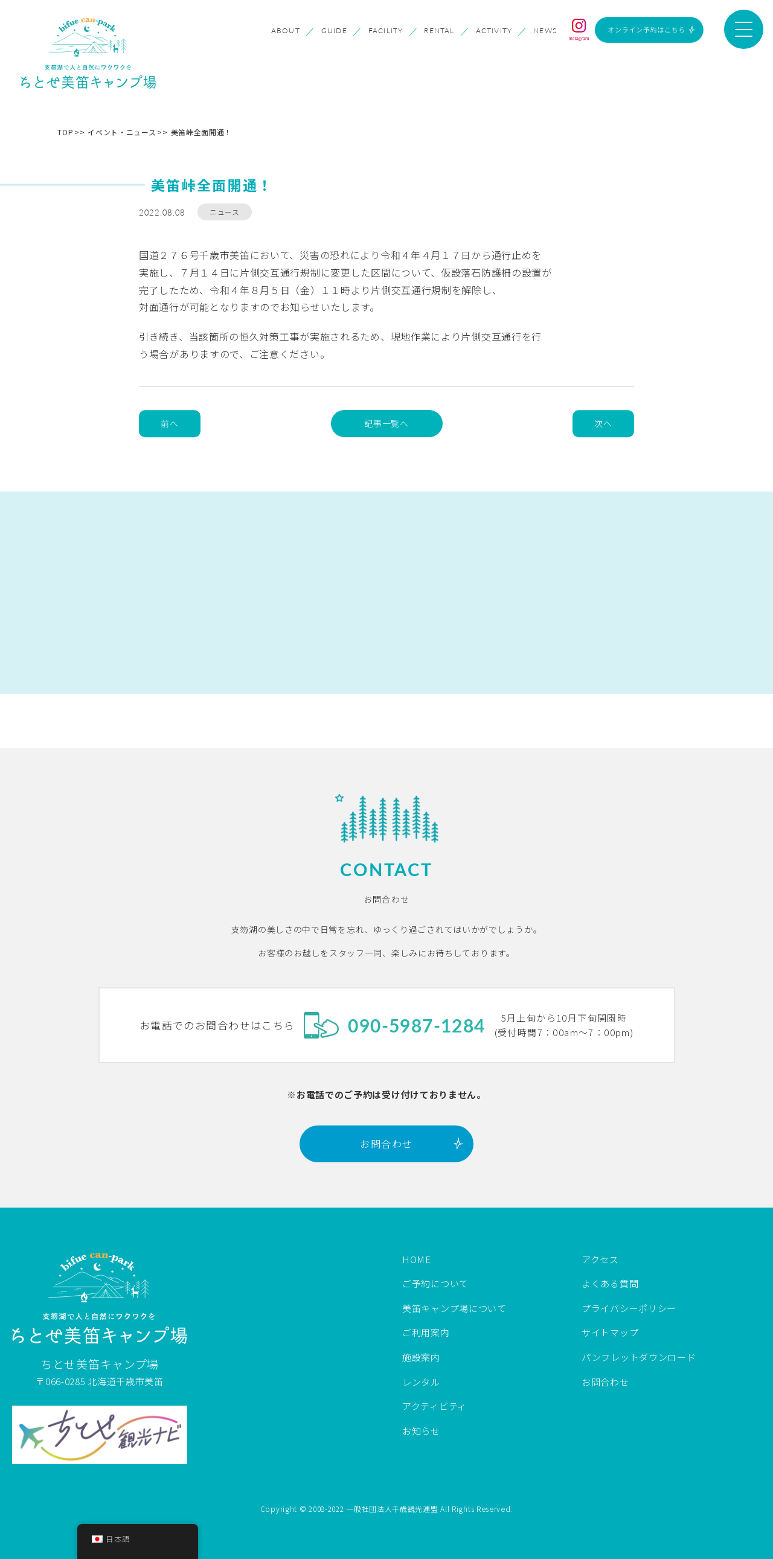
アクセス (600, 1259)
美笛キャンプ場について (454, 1308)
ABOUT (285, 31)
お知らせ (421, 1430)
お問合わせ (386, 1143)
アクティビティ (434, 1406)
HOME (416, 1259)
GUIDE (334, 31)
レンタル (421, 1381)
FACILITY (385, 31)
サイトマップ (610, 1332)
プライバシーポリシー (629, 1308)
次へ (603, 423)
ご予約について (435, 1283)
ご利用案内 (426, 1332)
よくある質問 (610, 1283)
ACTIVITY (494, 31)
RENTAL (439, 31)
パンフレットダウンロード (639, 1357)
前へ (169, 423)
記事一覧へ (386, 423)
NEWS (545, 31)
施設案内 (421, 1357)
